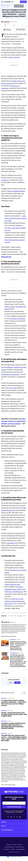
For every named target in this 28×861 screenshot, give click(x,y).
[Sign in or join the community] (23, 2)
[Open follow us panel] (23, 25)
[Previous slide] (21, 693)
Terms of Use (21, 810)
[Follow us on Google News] (7, 29)
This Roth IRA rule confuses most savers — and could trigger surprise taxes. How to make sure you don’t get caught (14, 738)
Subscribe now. (6, 257)
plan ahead (10, 543)
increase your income (18, 318)
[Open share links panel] (14, 25)
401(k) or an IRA (14, 57)
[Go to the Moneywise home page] (9, 1)
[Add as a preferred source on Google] (20, 29)
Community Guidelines (20, 849)
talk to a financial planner (16, 191)
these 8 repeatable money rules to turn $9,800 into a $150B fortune (15, 589)
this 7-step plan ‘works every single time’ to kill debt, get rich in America (13, 421)
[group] (14, 721)
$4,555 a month (12, 388)
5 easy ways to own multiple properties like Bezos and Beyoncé (15, 601)
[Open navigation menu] (2, 2)
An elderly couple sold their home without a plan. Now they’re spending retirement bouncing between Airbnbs (13, 725)
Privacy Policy (19, 812)
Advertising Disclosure (19, 847)
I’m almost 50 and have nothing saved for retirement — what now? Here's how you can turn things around (13, 703)
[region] (14, 721)
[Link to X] (17, 817)
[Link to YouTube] (20, 817)
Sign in (10, 682)
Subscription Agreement (10, 812)
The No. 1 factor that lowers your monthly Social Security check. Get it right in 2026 (14, 714)
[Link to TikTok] (14, 817)
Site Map (12, 849)
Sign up (17, 682)
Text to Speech (7, 849)
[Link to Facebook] (11, 817)
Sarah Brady (7, 21)
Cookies (14, 844)
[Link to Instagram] (8, 817)
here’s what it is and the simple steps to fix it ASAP (16, 218)
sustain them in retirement (10, 374)
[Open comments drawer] (5, 25)
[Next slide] (24, 693)
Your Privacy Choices (14, 856)
